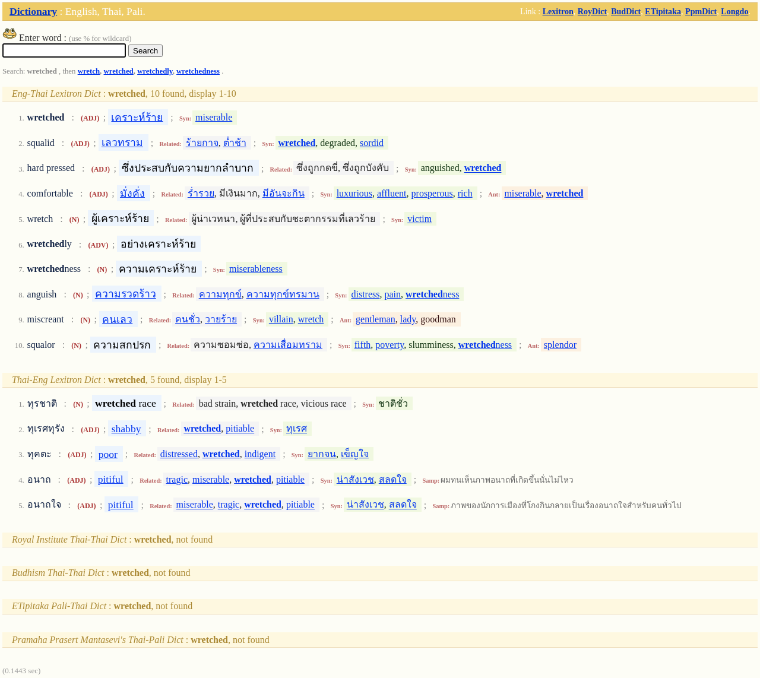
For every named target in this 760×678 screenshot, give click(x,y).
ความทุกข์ (220, 294)
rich (465, 193)
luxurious (354, 193)
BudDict (626, 11)
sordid (372, 143)
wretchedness (198, 71)
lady (408, 319)
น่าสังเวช (355, 479)
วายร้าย (221, 319)
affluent (391, 193)
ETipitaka (663, 11)
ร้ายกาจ (202, 143)
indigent (260, 454)
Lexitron (558, 11)
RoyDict (592, 11)
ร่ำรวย (201, 193)
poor (108, 454)
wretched (119, 71)
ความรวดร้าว (125, 294)
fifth (362, 345)
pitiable (240, 429)
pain (392, 294)
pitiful (111, 479)
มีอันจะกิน (283, 193)
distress (365, 294)
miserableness (256, 269)
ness (432, 294)
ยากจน (322, 454)
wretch (89, 71)
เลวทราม (122, 142)
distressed (179, 454)
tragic (177, 479)
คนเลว (117, 319)
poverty (389, 345)
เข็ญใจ (355, 454)
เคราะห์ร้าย (137, 117)
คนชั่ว (187, 319)
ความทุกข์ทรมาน (282, 294)
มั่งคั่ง (132, 193)
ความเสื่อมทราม (288, 345)
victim (419, 219)
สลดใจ (393, 479)
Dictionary (33, 11)
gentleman (375, 319)
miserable (213, 117)
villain (281, 319)
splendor (560, 345)
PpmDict (701, 11)
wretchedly (154, 71)
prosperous (432, 193)
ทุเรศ (296, 429)
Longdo (734, 11)
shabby (126, 429)
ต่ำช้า (234, 143)
